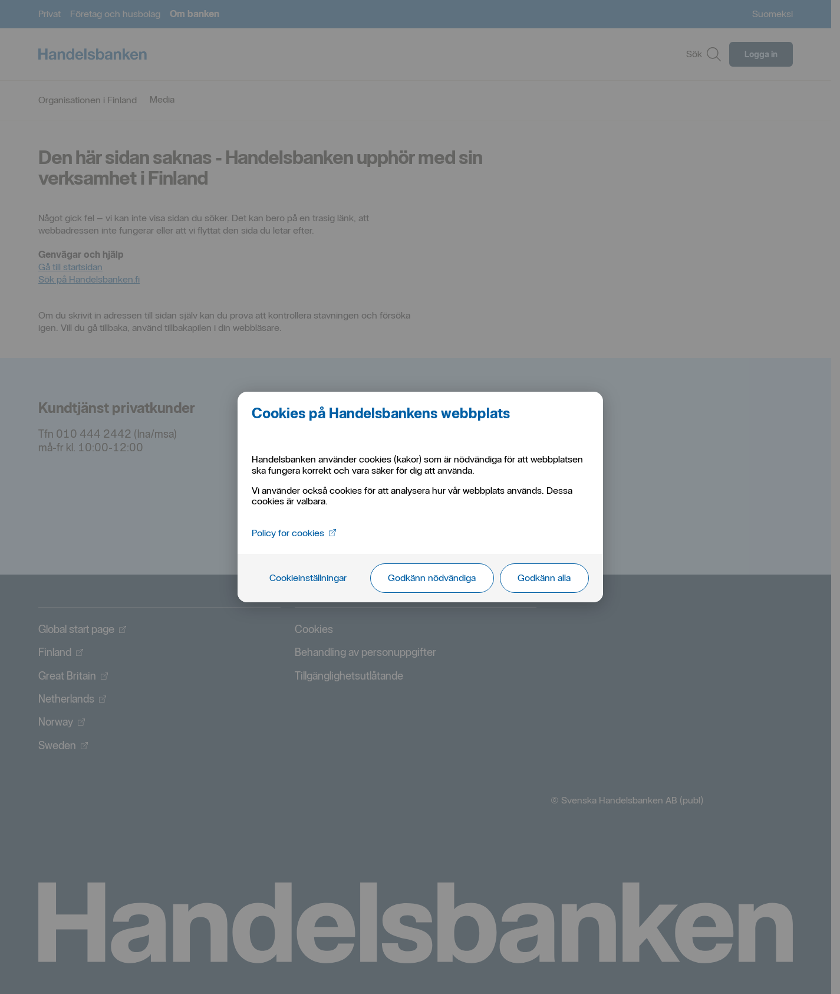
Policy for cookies (294, 533)
